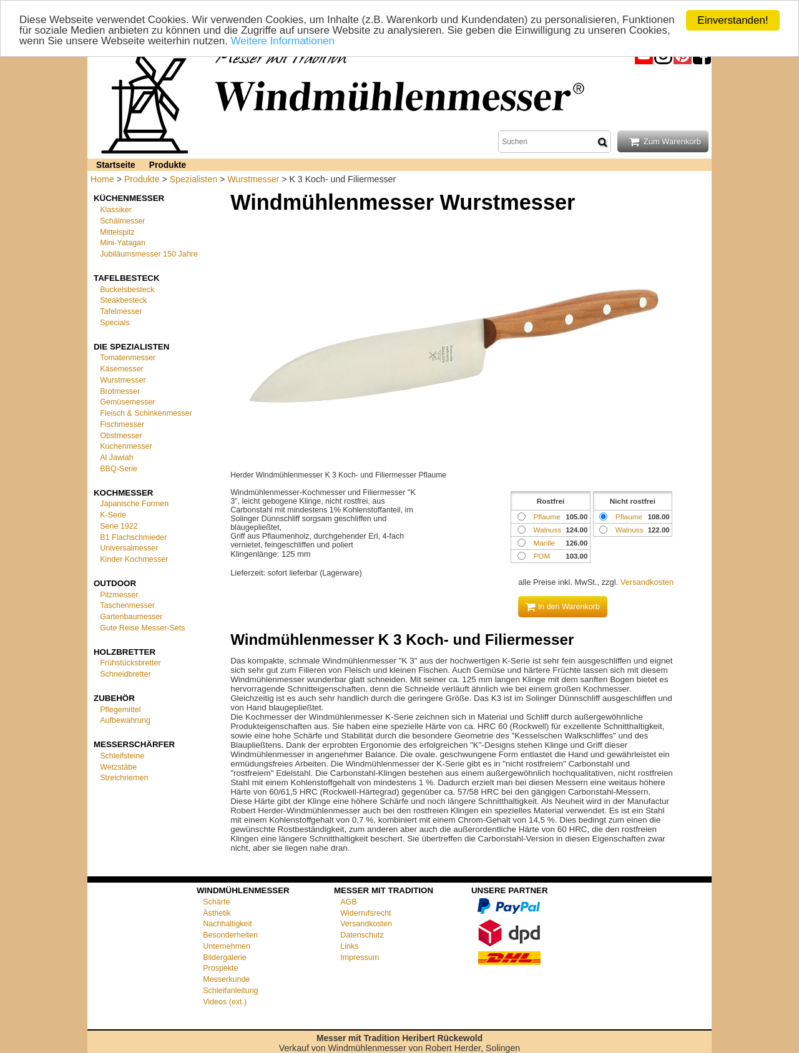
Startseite (115, 165)
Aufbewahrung (125, 720)
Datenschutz (362, 935)
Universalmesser (129, 548)
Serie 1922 (119, 526)
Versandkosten (647, 582)
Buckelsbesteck (127, 289)
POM (541, 556)
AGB (348, 902)
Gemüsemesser (127, 402)
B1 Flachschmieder (133, 536)
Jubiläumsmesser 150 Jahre (149, 254)
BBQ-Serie (118, 468)
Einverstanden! (732, 20)
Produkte (167, 165)
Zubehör (114, 698)
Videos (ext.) (225, 1001)
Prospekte (220, 968)
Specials (114, 322)
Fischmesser (122, 424)
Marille (544, 543)
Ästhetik (217, 913)
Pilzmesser (119, 594)
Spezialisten (193, 179)
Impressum (359, 957)
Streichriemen (124, 777)
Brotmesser (120, 390)
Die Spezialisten (131, 346)
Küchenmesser (129, 198)
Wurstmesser (253, 179)
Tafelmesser (121, 311)
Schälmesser (122, 221)
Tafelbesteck (127, 278)
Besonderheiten (230, 935)
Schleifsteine (122, 756)
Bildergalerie (225, 957)
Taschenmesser (127, 605)
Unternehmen (226, 946)
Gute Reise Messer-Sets (142, 628)
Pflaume (628, 516)
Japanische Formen (134, 503)
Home (102, 179)
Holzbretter (124, 651)
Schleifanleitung (230, 990)
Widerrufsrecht (365, 913)
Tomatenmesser (127, 357)
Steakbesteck (123, 300)
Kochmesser (123, 492)
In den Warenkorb (563, 606)
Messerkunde (226, 979)
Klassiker (116, 209)
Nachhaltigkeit (227, 923)
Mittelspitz (117, 231)
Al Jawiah (117, 457)
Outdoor (115, 583)
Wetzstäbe (118, 766)
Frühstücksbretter (130, 663)
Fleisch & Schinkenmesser (146, 413)
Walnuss (629, 530)
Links (349, 946)
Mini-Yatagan (122, 242)
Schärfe (216, 902)
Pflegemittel (120, 709)
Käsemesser (122, 369)
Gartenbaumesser (131, 616)
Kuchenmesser (126, 446)
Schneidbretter (125, 674)
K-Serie (113, 515)
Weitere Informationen (284, 41)
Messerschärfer (134, 744)
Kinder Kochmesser (134, 559)
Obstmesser (121, 435)
